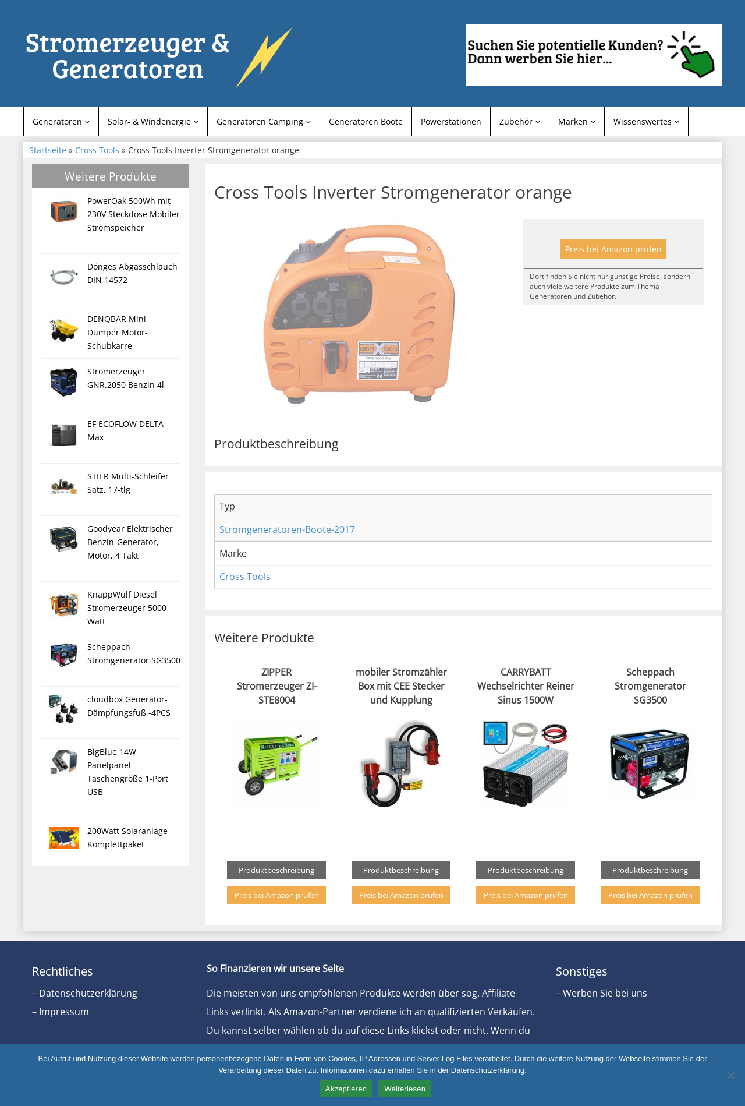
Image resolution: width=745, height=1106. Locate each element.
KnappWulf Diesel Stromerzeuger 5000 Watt (126, 608)
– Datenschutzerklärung (84, 993)
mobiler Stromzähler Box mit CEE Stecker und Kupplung (401, 686)
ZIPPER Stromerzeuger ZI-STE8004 (277, 686)
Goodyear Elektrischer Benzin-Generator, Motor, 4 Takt (130, 542)
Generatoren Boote (366, 121)
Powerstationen (451, 121)
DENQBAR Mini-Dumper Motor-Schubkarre (118, 332)
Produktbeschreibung (276, 870)
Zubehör (519, 121)
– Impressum (60, 1011)
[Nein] (730, 1075)
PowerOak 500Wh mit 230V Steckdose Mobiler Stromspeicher (133, 214)
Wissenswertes (646, 121)
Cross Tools (97, 150)
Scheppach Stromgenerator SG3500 (650, 686)
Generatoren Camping (264, 121)
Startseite (47, 150)
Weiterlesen (404, 1088)
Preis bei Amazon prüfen (613, 249)
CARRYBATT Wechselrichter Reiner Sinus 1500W (525, 686)
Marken (576, 121)
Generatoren (61, 121)
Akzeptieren (346, 1088)
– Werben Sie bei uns (601, 993)
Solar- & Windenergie (153, 121)
